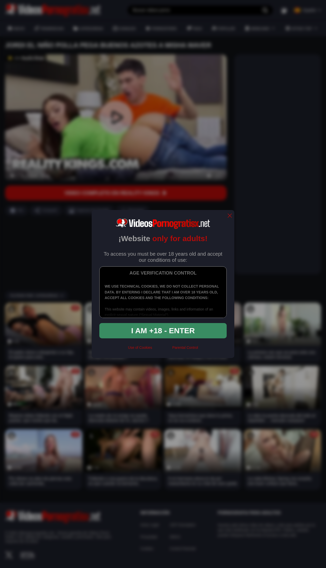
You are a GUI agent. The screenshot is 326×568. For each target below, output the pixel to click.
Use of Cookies (140, 347)
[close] (230, 216)
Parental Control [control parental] (185, 347)
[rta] (162, 350)
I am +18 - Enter (163, 330)
